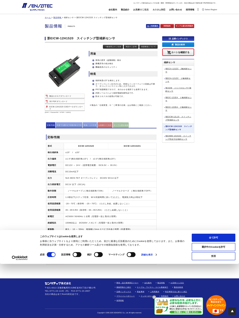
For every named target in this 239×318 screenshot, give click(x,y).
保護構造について (148, 47)
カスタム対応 (159, 9)
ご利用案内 (153, 26)
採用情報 (190, 9)
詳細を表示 (147, 308)
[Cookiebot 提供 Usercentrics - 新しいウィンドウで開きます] (19, 312)
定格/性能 (51, 125)
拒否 (213, 310)
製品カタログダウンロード (60, 96)
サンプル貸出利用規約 (184, 26)
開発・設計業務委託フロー (127, 283)
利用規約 (167, 26)
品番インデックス (180, 38)
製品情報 (161, 283)
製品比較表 (180, 44)
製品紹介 (125, 9)
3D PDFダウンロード (58, 101)
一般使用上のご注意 (113, 47)
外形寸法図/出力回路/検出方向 (69, 125)
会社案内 (113, 9)
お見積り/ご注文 (141, 9)
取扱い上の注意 (90, 125)
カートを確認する (180, 52)
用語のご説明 (131, 47)
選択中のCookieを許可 (213, 301)
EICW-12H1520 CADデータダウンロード (66, 108)
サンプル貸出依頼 (121, 125)
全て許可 (213, 291)
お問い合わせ (175, 9)
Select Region (209, 9)
